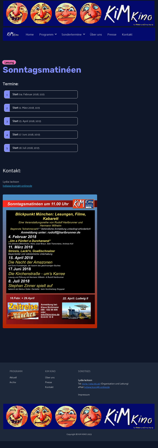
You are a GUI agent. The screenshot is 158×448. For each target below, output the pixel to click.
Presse (111, 34)
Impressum (84, 394)
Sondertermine (72, 34)
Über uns (96, 34)
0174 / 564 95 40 (91, 383)
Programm (46, 34)
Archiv (13, 382)
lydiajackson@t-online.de (17, 185)
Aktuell (13, 377)
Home (30, 34)
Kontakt (127, 34)
